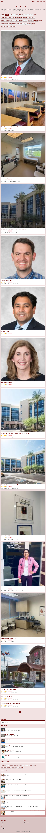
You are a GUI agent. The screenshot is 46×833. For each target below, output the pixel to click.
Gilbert (16, 20)
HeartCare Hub (3, 4)
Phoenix (30, 4)
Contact (2, 824)
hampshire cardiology (32, 765)
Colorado (21, 14)
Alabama (2, 14)
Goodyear (25, 20)
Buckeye (7, 20)
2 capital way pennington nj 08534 (6, 767)
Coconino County (4, 17)
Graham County (11, 17)
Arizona (18, 4)
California (16, 14)
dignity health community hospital (13, 765)
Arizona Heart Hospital (21, 23)
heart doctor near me (26, 822)
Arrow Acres (28, 23)
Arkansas (11, 14)
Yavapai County (31, 17)
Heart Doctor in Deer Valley (39, 4)
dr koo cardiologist (3, 765)
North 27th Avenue (12, 26)
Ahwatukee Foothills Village (6, 23)
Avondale (2, 20)
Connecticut (31, 14)
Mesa (29, 20)
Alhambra (14, 23)
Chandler (11, 20)
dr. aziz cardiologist (20, 767)
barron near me (21, 765)
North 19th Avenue (4, 26)
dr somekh (26, 765)
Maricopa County (25, 4)
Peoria (32, 20)
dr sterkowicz (14, 767)
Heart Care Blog (42, 1)
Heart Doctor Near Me (35, 1)
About (2, 822)
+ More (35, 14)
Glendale (20, 20)
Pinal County (25, 17)
